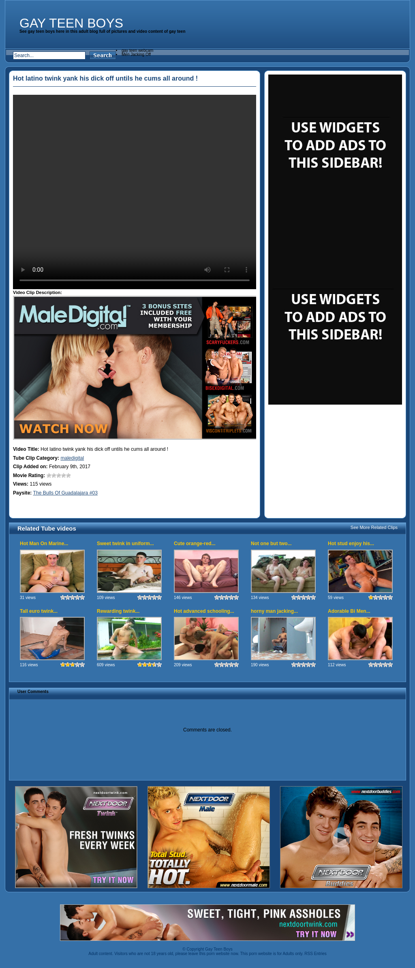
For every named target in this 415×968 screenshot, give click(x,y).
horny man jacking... (274, 611)
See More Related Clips (374, 527)
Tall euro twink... (39, 611)
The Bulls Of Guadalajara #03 (65, 493)
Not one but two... (271, 543)
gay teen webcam (137, 50)
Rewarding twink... (118, 611)
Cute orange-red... (195, 543)
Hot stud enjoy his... (351, 543)
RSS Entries (315, 953)
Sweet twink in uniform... (125, 543)
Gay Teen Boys (71, 23)
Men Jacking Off (136, 54)
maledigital (72, 458)
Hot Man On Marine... (44, 543)
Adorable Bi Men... (349, 611)
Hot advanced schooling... (204, 611)
